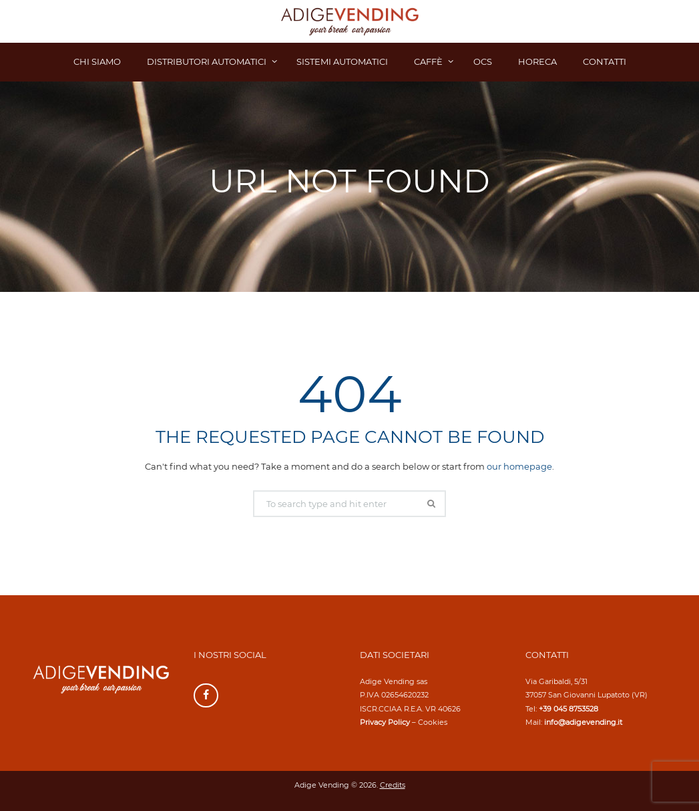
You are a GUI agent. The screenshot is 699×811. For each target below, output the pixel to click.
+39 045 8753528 (568, 708)
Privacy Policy (385, 722)
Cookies (432, 722)
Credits (392, 785)
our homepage (519, 466)
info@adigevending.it (583, 722)
